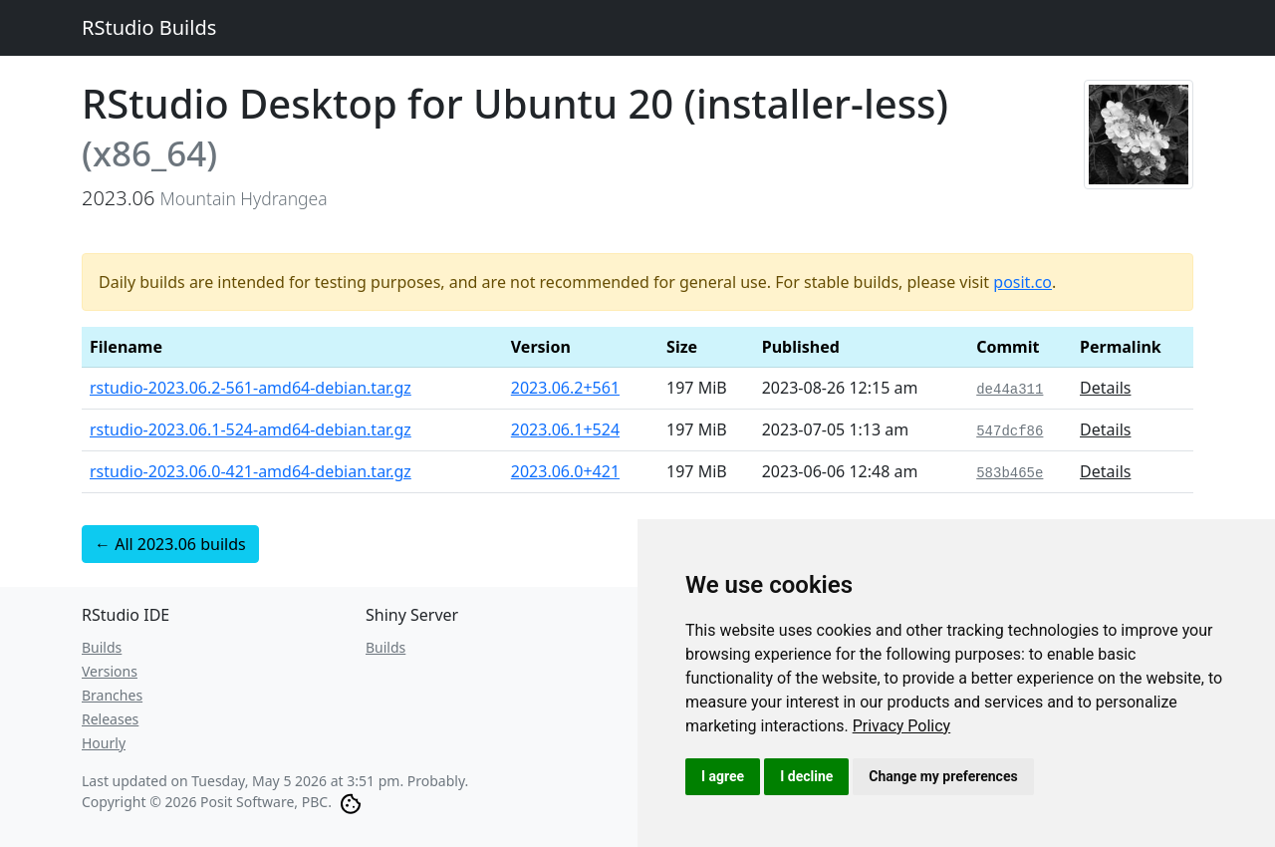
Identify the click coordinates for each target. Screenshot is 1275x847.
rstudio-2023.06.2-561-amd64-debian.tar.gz (250, 388)
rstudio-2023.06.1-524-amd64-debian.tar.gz (250, 429)
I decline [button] (806, 776)
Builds (102, 647)
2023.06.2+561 (565, 388)
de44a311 (1009, 390)
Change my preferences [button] (943, 776)
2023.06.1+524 (565, 429)
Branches (112, 695)
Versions (109, 671)
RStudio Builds (149, 27)
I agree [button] (722, 776)
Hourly (104, 742)
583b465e (1009, 473)
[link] (902, 725)
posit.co (1022, 282)
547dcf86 (1009, 431)
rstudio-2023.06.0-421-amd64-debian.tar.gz (250, 471)
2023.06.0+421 (565, 471)
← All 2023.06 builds (170, 544)
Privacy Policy (902, 725)
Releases (110, 718)
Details (1105, 388)
